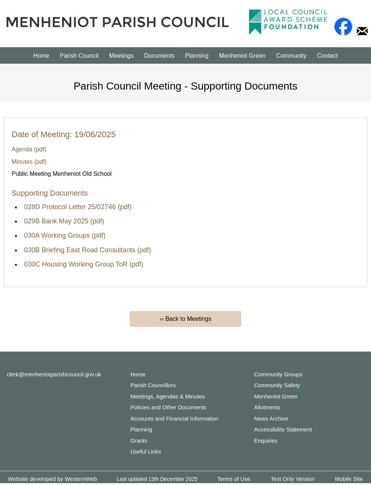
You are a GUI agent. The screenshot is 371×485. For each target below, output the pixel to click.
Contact (327, 55)
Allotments (267, 407)
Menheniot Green (242, 55)
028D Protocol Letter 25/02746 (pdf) (78, 207)
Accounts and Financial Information (174, 418)
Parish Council (79, 55)
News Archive (271, 418)
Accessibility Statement (283, 429)
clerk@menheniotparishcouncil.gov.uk (54, 374)
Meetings (121, 55)
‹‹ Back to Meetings (185, 319)
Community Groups (278, 374)
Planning (196, 55)
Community (291, 55)
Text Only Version (293, 479)
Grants (138, 440)
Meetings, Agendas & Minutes (167, 396)
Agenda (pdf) (29, 149)
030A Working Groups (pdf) (65, 235)
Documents (159, 55)
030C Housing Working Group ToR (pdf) (84, 264)
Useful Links (145, 451)
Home (41, 55)
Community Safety (277, 385)
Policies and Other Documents (168, 407)
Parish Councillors (153, 385)
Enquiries (266, 440)
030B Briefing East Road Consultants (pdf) (87, 250)
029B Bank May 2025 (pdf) (64, 221)
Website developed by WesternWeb (52, 479)
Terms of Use (233, 479)
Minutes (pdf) (29, 162)
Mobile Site (349, 479)
